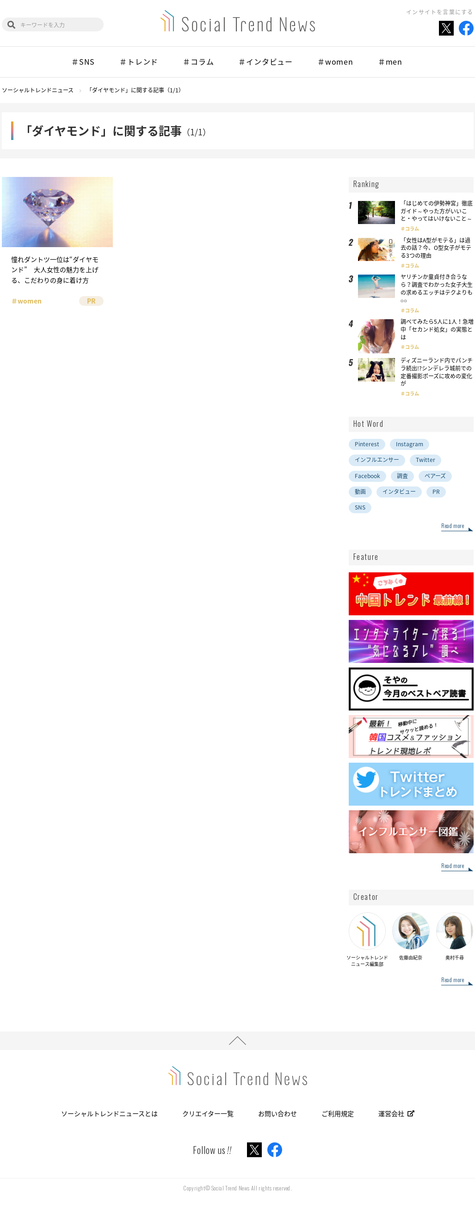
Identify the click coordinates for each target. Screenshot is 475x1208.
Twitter (425, 459)
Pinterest (367, 444)
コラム (412, 228)
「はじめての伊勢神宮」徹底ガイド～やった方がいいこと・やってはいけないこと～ (437, 211)
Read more (452, 526)
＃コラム (198, 61)
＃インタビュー (265, 61)
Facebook (367, 476)
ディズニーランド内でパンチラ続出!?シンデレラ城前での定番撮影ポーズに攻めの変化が (437, 372)
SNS (360, 507)
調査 (402, 476)
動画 (360, 491)
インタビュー (399, 491)
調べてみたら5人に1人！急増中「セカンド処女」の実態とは (437, 329)
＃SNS (83, 61)
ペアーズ (435, 476)
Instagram (409, 444)
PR (436, 491)
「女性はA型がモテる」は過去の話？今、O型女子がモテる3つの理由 (436, 248)
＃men (390, 61)
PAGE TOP (237, 1041)
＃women (335, 61)
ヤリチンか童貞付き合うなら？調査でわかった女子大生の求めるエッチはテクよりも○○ (437, 288)
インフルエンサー (377, 459)
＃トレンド (138, 61)
